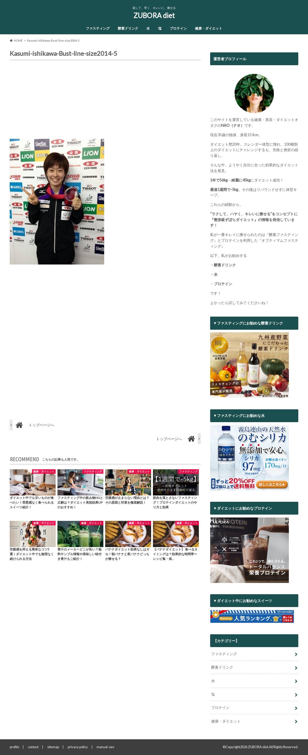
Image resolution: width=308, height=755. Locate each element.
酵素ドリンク (128, 28)
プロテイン (178, 28)
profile (14, 747)
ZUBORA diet (154, 15)
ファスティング (98, 28)
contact (33, 747)
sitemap (53, 747)
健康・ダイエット (208, 28)
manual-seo (105, 747)
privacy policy (78, 747)
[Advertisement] (105, 102)
